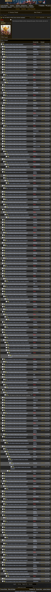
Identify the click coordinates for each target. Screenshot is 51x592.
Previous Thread (13, 12)
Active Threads (31, 9)
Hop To (15, 584)
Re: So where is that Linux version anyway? (14, 17)
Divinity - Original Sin (21, 5)
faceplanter (32, 17)
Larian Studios (4, 5)
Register (42, 5)
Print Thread (3, 15)
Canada (6, 37)
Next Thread (38, 12)
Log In (48, 5)
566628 (48, 17)
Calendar (23, 9)
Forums (12, 5)
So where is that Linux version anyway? (13, 44)
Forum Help (39, 589)
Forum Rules (4, 589)
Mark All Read (11, 589)
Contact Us (32, 589)
